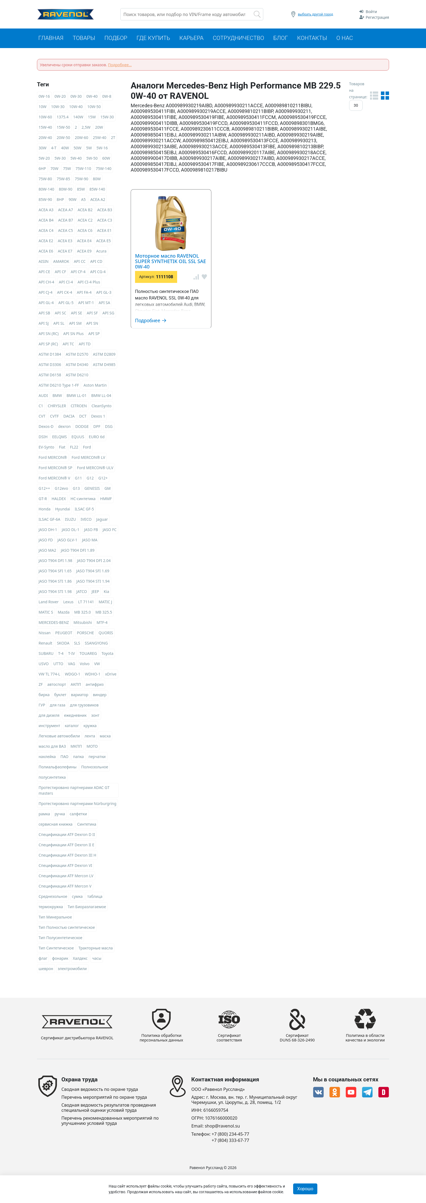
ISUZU (70, 520)
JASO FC (110, 530)
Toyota (108, 654)
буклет (60, 695)
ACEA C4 (46, 231)
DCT (83, 416)
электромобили (72, 969)
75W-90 (81, 179)
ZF (41, 685)
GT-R (43, 499)
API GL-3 (103, 293)
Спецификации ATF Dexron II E (66, 845)
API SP (94, 334)
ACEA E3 (65, 241)
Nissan (45, 633)
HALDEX (59, 499)
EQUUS (77, 437)
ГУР (42, 705)
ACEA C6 (85, 231)
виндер (99, 695)
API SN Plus (73, 334)
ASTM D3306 (50, 365)
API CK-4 (64, 293)
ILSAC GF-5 (84, 509)
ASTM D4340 (77, 365)
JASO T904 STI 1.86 (55, 582)
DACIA (68, 416)
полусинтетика (52, 778)
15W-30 (107, 117)
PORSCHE (85, 633)
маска (105, 736)
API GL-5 (66, 303)
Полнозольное (94, 767)
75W (67, 169)
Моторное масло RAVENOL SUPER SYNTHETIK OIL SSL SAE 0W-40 (284, 199)
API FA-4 (84, 293)
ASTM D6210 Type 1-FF (59, 386)
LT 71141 (86, 602)
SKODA (63, 643)
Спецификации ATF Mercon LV (66, 876)
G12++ (44, 489)
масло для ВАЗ (52, 747)
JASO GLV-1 (67, 540)
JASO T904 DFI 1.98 (55, 561)
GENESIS (92, 489)
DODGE (82, 427)
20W (99, 128)
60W (106, 159)
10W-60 (45, 117)
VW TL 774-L (49, 674)
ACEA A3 (46, 210)
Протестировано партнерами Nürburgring (77, 804)
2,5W (86, 128)
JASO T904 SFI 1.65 (55, 571)
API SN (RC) (49, 334)
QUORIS (106, 633)
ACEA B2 (85, 210)
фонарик (60, 959)
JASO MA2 (47, 551)
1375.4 (63, 117)
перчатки (97, 757)
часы (96, 959)
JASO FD (46, 540)
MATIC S (46, 612)
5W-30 (60, 159)
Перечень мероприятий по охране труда (104, 1097)
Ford (87, 447)
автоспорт (56, 685)
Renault (45, 643)
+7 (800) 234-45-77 (230, 1134)
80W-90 (66, 189)
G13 (76, 489)
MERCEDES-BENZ (54, 623)
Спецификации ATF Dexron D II (67, 835)
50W (78, 148)
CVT (42, 416)
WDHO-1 (93, 674)
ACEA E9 (84, 251)
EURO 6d (97, 437)
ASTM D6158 (50, 375)
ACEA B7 (65, 220)
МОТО (92, 747)
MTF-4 (101, 623)
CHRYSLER (57, 406)
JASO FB (91, 530)
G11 (78, 478)
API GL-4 (46, 303)
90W (72, 200)
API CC (80, 262)
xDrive (111, 674)
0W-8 (106, 97)
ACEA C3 (104, 220)
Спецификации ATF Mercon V (65, 886)
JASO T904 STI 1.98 (55, 592)
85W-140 (97, 189)
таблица (94, 897)
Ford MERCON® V (54, 478)
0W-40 (92, 97)
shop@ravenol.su (222, 1126)
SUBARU (46, 654)
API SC (60, 313)
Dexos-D (46, 427)
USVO (44, 664)
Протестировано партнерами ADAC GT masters (74, 791)
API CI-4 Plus (88, 282)
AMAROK (61, 262)
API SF (92, 313)
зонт (95, 716)
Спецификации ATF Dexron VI (65, 866)
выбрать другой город (315, 14)
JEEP (95, 592)
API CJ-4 (45, 293)
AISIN (44, 262)
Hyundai (62, 509)
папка (78, 757)
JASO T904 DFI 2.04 (94, 561)
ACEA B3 (104, 210)
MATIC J (105, 602)
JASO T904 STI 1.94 (92, 582)
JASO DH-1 (48, 530)
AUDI (43, 396)
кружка (89, 726)
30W (42, 148)
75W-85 (63, 179)
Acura (101, 251)
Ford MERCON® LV (88, 458)
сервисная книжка (56, 825)
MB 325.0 (82, 612)
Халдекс (80, 959)
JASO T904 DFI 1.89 (78, 551)
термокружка (51, 907)
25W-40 (99, 138)
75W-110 (83, 169)
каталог (72, 726)
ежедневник (75, 716)
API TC (68, 344)
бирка (44, 695)
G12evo (61, 489)
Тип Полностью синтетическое (67, 928)
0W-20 (60, 97)
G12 (90, 478)
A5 (83, 200)
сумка (77, 897)
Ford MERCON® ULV (95, 468)
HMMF (106, 499)
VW (97, 664)
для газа (57, 705)
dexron (64, 427)
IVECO (86, 520)
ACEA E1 (104, 231)
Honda (45, 509)
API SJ (44, 324)
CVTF (54, 416)
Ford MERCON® (53, 458)
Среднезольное (53, 897)
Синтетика (86, 825)
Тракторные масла (96, 948)
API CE (44, 272)
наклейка (47, 757)
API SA (104, 303)
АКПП (76, 685)
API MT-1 (86, 303)
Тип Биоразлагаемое (87, 907)
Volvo (85, 664)
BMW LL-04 (101, 396)
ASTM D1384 (50, 355)
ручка (60, 814)
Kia (106, 592)
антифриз (95, 685)
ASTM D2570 (77, 355)
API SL (58, 324)
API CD (96, 262)
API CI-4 (66, 282)
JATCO (81, 592)
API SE (76, 313)
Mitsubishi (83, 623)
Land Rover (49, 602)
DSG (108, 427)
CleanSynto (102, 406)
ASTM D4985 (104, 365)
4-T (54, 148)
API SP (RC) (48, 344)
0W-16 (44, 97)
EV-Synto (46, 447)
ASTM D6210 (77, 375)
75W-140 (104, 169)
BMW (57, 396)
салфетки (78, 814)
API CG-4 (98, 272)
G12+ (103, 478)
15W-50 (63, 128)
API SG (108, 313)
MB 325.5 (103, 612)
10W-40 (76, 107)
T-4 (61, 654)
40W (65, 148)
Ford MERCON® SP (55, 468)
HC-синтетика (83, 499)
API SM (75, 324)
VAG (71, 664)
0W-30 (76, 97)
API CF (60, 272)
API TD (85, 344)
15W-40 (45, 128)
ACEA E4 (84, 241)
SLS (77, 643)
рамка (44, 814)
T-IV (71, 654)
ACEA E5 (103, 241)
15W (92, 117)
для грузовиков (84, 705)
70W (54, 169)
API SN (92, 324)
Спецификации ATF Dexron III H (67, 855)
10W (42, 107)
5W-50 (92, 159)
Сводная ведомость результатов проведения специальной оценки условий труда (108, 1108)
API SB (44, 313)
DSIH (43, 437)
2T (113, 138)
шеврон (46, 969)
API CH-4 (46, 282)
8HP (60, 200)
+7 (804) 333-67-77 (230, 1140)
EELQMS (59, 437)
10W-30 (58, 107)
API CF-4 (78, 272)
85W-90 (45, 200)
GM (107, 489)
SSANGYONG (96, 643)
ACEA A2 (97, 200)
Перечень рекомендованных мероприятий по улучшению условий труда (110, 1121)
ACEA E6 (46, 251)
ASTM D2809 (104, 355)
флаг (43, 959)
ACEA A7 (65, 210)
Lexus (68, 602)
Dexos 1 (98, 416)
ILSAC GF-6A (49, 520)
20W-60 (81, 138)
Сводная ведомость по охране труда (99, 1089)
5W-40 (76, 159)
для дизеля (49, 716)
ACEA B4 (46, 220)
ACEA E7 (65, 251)
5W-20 (44, 159)
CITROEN (79, 406)
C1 (41, 406)
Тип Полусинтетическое (60, 938)
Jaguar (102, 520)
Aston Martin (94, 386)
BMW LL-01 (77, 396)
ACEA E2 (46, 241)
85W (81, 189)
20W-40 (45, 138)
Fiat (62, 447)
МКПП (76, 747)
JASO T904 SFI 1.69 (92, 571)
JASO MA (90, 540)
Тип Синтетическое (56, 948)
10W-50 (94, 107)
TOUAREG (88, 654)
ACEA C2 (85, 220)
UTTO (58, 664)
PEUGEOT (63, 633)
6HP (42, 169)
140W (78, 117)
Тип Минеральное (55, 917)
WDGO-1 (72, 674)
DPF (97, 427)
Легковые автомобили (59, 736)
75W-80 (45, 179)
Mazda (64, 612)
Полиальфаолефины (58, 767)
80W (97, 179)
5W (89, 148)
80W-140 (46, 189)
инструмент (49, 726)
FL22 (74, 447)
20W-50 (63, 138)
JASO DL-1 (70, 530)
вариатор (79, 695)
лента (89, 736)
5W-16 (102, 148)
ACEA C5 (65, 231)
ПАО (64, 757)
